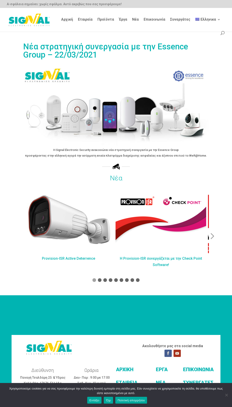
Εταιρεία (85, 20)
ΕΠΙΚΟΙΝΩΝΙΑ (198, 369)
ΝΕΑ (161, 382)
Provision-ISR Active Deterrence (68, 258)
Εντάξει (94, 400)
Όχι (108, 400)
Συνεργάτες (180, 20)
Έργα (123, 20)
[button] (211, 236)
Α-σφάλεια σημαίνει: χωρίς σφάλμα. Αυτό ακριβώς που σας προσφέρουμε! (64, 4)
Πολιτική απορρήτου (131, 400)
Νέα (135, 20)
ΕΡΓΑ (162, 369)
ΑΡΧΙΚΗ (124, 369)
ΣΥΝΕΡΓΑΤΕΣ (198, 382)
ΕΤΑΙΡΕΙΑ (127, 382)
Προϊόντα (105, 20)
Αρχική (67, 20)
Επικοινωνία (154, 20)
